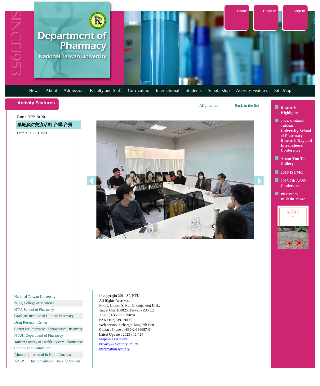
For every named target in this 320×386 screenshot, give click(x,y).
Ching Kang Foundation (32, 348)
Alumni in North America (52, 354)
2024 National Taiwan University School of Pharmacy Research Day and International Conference (296, 135)
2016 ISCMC (292, 172)
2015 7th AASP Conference (293, 183)
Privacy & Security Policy (118, 344)
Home (242, 10)
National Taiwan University (35, 296)
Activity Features (252, 90)
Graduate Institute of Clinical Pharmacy (43, 316)
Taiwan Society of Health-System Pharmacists (48, 342)
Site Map (282, 90)
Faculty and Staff (106, 90)
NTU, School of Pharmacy (34, 309)
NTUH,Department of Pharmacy (38, 335)
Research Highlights (290, 110)
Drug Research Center (30, 322)
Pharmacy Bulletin (289, 196)
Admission (73, 90)
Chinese (269, 10)
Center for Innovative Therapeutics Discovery (48, 329)
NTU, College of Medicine (34, 303)
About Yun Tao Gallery (294, 161)
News (34, 90)
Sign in (299, 10)
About (51, 90)
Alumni (20, 354)
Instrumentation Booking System (55, 361)
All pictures (208, 105)
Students (193, 90)
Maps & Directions (113, 339)
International (168, 90)
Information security (114, 349)
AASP (19, 361)
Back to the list (247, 105)
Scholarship (219, 90)
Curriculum (138, 90)
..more (299, 199)
